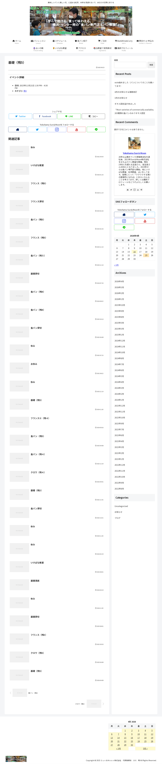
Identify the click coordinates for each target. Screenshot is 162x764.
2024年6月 (119, 370)
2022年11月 (120, 470)
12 (152, 734)
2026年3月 (119, 287)
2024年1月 (119, 399)
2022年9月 (119, 482)
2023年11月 (120, 411)
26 (152, 741)
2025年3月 (119, 328)
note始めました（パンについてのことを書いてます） (134, 84)
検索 (116, 60)
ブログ (117, 517)
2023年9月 (119, 423)
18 (145, 737)
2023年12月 (120, 405)
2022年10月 (120, 476)
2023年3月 (119, 447)
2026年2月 (119, 293)
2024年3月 (119, 387)
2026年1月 (119, 299)
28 (118, 744)
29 (125, 744)
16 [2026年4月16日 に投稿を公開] (134, 251)
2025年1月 (119, 334)
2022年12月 (120, 464)
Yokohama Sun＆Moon (134, 153)
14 (118, 737)
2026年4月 (119, 281)
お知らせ (118, 511)
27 (112, 744)
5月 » (145, 748)
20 (112, 741)
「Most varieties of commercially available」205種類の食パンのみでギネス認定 (134, 111)
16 (132, 737)
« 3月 (116, 264)
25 (145, 741)
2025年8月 (119, 316)
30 (132, 744)
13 (112, 737)
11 (145, 734)
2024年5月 (119, 376)
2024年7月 (119, 364)
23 (132, 741)
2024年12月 (120, 340)
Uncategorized (121, 506)
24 (139, 741)
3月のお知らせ (121, 97)
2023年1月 (119, 459)
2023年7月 (119, 429)
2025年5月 (119, 322)
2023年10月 (120, 417)
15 (125, 737)
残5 (25, 90)
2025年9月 (119, 310)
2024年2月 (119, 393)
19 (152, 737)
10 (139, 734)
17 (139, 737)
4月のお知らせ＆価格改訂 (126, 91)
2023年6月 (119, 435)
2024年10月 (120, 352)
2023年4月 (119, 441)
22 (125, 741)
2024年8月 (119, 358)
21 (118, 741)
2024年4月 (119, 381)
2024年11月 (120, 346)
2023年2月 (119, 453)
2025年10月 (120, 305)
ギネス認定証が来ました (125, 103)
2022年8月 (119, 488)
